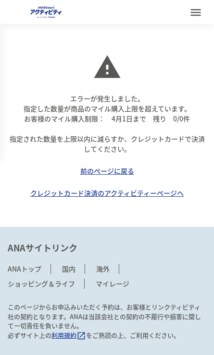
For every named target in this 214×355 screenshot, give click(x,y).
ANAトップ (24, 268)
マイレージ (112, 283)
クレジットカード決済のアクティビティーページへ (107, 193)
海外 (103, 268)
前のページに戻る (107, 171)
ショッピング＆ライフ (41, 283)
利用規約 (68, 335)
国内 (69, 268)
